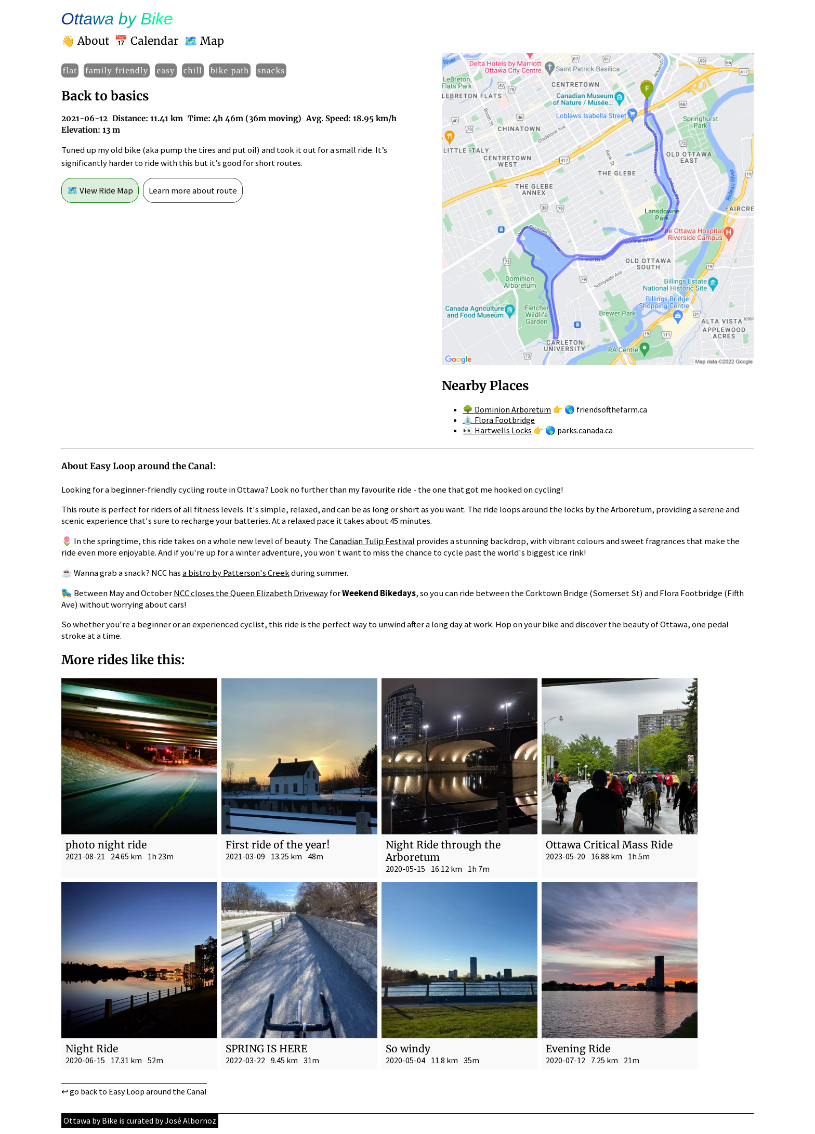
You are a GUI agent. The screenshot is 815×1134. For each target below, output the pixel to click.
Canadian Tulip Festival (372, 541)
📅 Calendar (146, 41)
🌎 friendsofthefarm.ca (605, 409)
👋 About (85, 41)
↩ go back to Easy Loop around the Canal (134, 1091)
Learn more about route (193, 190)
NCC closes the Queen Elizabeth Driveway (251, 593)
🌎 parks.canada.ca (579, 430)
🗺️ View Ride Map (100, 190)
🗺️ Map (204, 41)
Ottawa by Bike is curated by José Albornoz (139, 1120)
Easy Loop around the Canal (151, 466)
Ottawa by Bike (117, 18)
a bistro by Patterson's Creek (236, 572)
